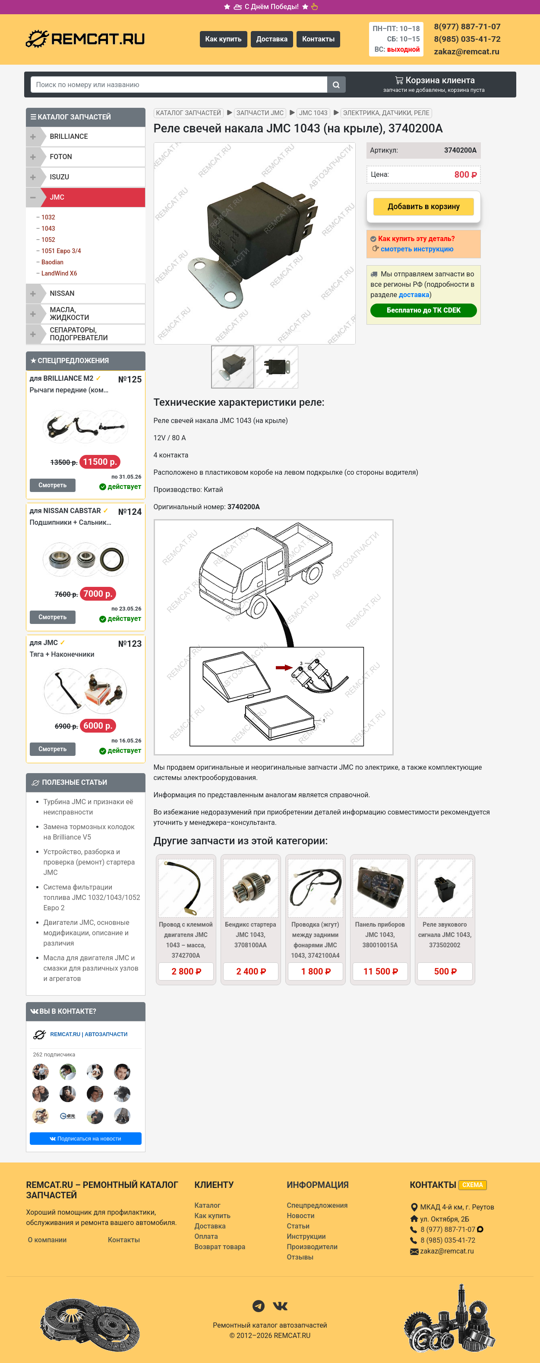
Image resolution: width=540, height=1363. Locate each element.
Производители (312, 1247)
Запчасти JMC (260, 113)
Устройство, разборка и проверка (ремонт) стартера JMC (89, 862)
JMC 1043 (313, 113)
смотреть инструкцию (417, 249)
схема (472, 1184)
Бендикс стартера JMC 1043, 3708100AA (250, 935)
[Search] (179, 84)
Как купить (223, 39)
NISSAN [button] (62, 293)
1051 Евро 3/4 (61, 251)
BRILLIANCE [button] (69, 136)
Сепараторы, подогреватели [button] (79, 334)
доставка (414, 295)
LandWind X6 (59, 273)
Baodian (52, 262)
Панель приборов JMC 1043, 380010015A (380, 935)
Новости (301, 1216)
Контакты (318, 39)
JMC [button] (57, 197)
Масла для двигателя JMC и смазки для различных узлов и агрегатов (91, 968)
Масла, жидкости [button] (69, 314)
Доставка (272, 39)
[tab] (85, 137)
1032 (48, 217)
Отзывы (300, 1257)
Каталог (208, 1205)
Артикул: (382, 150)
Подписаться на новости (85, 1138)
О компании (47, 1240)
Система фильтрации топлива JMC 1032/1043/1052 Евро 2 (92, 897)
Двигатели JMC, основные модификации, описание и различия (86, 932)
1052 (48, 239)
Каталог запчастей (188, 113)
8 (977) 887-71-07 (453, 1229)
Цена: (380, 174)
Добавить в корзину (424, 206)
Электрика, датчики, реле (386, 113)
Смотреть (52, 485)
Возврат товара (220, 1247)
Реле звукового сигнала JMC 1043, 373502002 (445, 935)
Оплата (206, 1236)
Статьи (298, 1226)
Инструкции (306, 1236)
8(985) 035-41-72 (467, 39)
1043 (48, 228)
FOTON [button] (61, 157)
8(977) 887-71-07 (467, 26)
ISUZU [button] (59, 177)
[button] (348, 244)
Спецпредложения (317, 1205)
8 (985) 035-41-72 (448, 1240)
